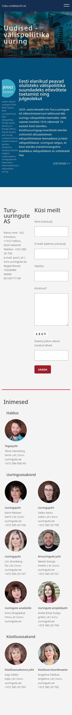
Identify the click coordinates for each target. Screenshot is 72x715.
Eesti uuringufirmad (9, 112)
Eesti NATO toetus (9, 106)
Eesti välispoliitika (8, 118)
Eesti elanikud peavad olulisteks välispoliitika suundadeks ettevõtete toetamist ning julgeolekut (42, 89)
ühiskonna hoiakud (7, 149)
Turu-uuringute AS (14, 6)
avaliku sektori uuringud (9, 103)
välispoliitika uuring (8, 170)
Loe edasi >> (61, 163)
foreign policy (8, 122)
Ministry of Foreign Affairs (9, 127)
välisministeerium (10, 165)
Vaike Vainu (7, 162)
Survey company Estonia (10, 136)
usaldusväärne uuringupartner (9, 158)
